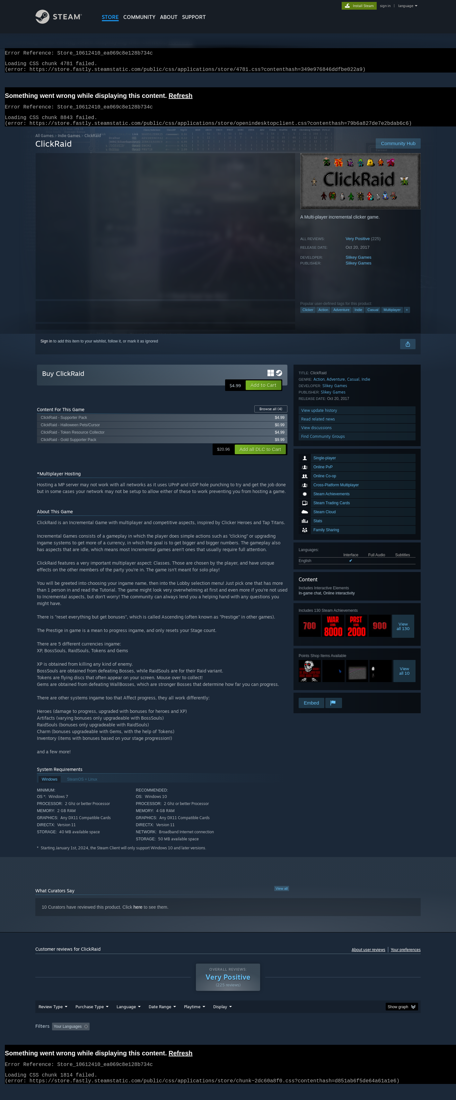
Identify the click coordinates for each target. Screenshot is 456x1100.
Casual (372, 317)
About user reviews (368, 957)
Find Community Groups (323, 688)
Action (324, 317)
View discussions (316, 679)
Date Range (160, 1018)
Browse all (270, 416)
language (405, 6)
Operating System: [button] (282, 1038)
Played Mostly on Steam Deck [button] (228, 1038)
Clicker (308, 317)
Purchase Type (89, 1018)
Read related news (318, 670)
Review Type (51, 1018)
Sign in (46, 349)
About (169, 17)
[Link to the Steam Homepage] (63, 22)
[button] (263, 393)
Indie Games (69, 143)
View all (282, 896)
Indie (358, 317)
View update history (319, 662)
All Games (44, 143)
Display (220, 1018)
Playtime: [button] (182, 1038)
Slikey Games (358, 265)
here (138, 914)
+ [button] (407, 317)
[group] (228, 1039)
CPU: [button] (315, 1038)
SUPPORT (194, 17)
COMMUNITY (139, 17)
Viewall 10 (404, 594)
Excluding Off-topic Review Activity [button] (132, 1038)
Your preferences (406, 957)
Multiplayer (391, 317)
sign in (385, 6)
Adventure (341, 317)
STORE (110, 17)
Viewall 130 (403, 550)
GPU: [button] (336, 1038)
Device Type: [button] (365, 1038)
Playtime (192, 1018)
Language (126, 1018)
